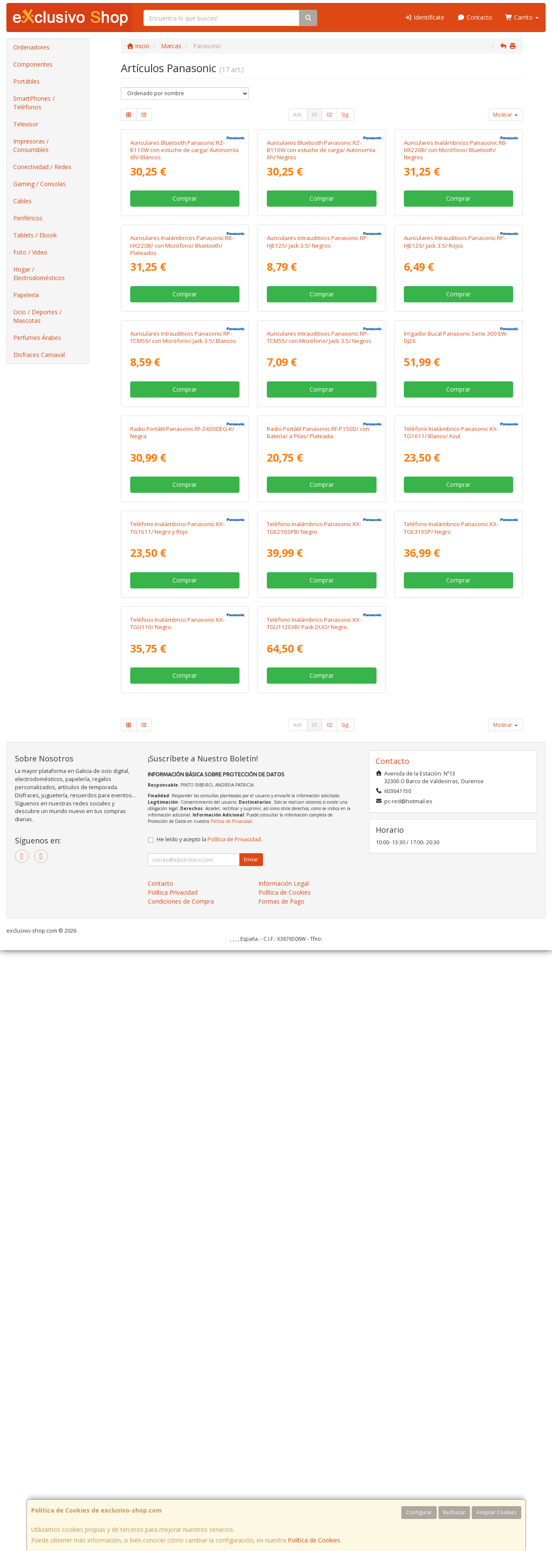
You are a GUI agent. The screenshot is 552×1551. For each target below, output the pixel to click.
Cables (22, 201)
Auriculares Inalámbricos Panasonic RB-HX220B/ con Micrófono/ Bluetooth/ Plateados (182, 445)
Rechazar (454, 1512)
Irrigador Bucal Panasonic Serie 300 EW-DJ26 (456, 637)
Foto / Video (30, 252)
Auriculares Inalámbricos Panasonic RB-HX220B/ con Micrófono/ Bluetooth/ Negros (455, 250)
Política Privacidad (173, 1493)
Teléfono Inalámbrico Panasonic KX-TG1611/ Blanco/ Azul (451, 832)
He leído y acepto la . (209, 1440)
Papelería (26, 295)
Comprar (184, 299)
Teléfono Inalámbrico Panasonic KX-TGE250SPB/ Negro (314, 1028)
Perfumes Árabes (37, 338)
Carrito (522, 17)
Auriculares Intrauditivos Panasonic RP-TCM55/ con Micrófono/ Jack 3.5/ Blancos (183, 637)
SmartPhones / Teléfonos (34, 102)
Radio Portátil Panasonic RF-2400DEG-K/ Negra (182, 832)
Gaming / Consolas (39, 184)
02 (330, 114)
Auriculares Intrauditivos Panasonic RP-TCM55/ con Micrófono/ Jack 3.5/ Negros (319, 637)
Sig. (346, 114)
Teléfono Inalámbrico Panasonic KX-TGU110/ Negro (177, 1223)
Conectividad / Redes (42, 167)
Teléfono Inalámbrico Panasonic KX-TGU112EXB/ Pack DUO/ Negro (314, 1223)
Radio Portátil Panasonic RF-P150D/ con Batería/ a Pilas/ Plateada (318, 832)
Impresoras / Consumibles (31, 145)
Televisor (25, 124)
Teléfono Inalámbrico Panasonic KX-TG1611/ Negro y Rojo (177, 1028)
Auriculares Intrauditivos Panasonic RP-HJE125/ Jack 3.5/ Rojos (454, 441)
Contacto (474, 17)
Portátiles (26, 81)
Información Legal (283, 1484)
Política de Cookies (314, 1540)
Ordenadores (31, 47)
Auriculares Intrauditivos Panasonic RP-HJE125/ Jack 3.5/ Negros (317, 441)
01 (315, 114)
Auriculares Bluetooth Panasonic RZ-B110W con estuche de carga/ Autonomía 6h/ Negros (321, 250)
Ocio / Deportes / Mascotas (37, 316)
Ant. (298, 114)
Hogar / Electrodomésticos (39, 273)
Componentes (33, 64)
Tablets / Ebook (35, 235)
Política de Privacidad (231, 1422)
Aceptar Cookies (496, 1512)
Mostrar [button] (505, 114)
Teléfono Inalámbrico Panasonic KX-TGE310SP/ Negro (451, 1028)
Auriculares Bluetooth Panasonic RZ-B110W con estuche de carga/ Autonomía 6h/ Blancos (184, 250)
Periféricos (28, 218)
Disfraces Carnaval (39, 355)
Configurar (419, 1512)
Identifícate (425, 17)
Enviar (251, 1460)
